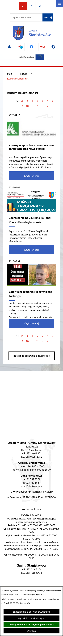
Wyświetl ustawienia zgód (31, 618)
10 (27, 106)
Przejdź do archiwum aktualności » (31, 355)
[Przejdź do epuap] (21, 47)
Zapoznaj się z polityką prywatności (31, 611)
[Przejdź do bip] (42, 47)
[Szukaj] (47, 17)
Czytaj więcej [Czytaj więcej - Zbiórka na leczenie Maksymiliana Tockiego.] (31, 323)
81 (37, 106)
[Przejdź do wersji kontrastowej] (53, 47)
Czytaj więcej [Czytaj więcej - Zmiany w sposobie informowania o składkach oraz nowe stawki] (31, 175)
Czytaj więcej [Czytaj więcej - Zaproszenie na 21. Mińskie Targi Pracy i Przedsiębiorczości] (31, 249)
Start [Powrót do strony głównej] (9, 73)
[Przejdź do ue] (31, 57)
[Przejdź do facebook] (32, 47)
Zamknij (31, 631)
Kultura (23, 73)
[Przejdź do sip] (10, 47)
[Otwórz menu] (59, 3)
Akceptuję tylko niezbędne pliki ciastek (31, 624)
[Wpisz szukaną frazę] (26, 17)
